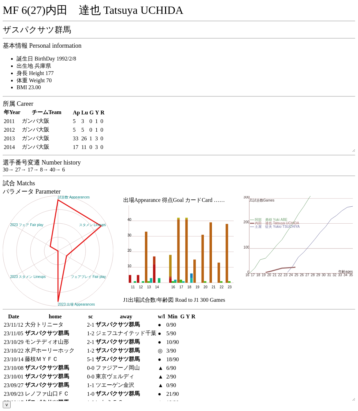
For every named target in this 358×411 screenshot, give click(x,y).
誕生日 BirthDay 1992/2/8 (46, 59)
